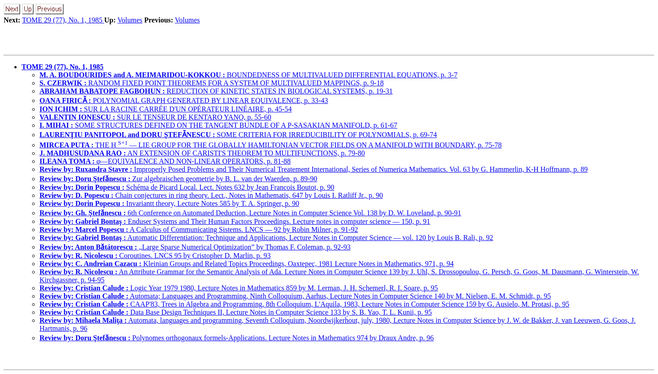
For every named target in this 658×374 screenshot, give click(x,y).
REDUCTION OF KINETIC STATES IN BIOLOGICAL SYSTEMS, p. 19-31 (215, 91)
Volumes (130, 20)
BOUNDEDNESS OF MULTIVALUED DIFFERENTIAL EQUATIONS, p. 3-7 (248, 75)
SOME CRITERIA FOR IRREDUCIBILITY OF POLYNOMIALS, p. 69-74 (238, 134)
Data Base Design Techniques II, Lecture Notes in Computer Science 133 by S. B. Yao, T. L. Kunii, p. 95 (235, 312)
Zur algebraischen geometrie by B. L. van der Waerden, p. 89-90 (178, 179)
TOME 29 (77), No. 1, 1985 (63, 20)
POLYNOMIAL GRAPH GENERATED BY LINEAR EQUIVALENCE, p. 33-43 (183, 100)
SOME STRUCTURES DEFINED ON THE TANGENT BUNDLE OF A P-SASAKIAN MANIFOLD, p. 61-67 (218, 125)
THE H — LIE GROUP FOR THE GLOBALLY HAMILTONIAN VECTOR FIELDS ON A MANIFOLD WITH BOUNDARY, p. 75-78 (270, 145)
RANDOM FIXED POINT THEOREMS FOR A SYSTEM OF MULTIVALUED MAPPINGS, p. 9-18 (211, 83)
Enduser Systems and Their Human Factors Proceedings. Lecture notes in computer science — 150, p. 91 (234, 221)
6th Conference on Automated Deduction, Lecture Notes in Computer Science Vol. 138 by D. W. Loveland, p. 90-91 (250, 213)
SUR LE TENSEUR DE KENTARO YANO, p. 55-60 (155, 117)
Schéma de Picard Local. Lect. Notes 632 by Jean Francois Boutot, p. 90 (186, 187)
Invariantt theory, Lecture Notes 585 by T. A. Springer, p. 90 (169, 203)
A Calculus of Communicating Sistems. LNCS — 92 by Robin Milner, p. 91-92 (198, 229)
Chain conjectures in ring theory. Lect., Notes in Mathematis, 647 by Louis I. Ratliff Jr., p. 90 (211, 195)
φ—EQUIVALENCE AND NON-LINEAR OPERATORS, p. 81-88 (165, 161)
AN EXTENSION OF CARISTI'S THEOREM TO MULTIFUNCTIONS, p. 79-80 (202, 153)
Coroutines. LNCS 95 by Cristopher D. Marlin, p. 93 (155, 255)
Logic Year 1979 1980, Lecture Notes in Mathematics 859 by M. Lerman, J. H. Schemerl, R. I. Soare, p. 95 (238, 288)
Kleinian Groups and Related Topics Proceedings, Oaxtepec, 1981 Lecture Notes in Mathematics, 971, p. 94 (246, 263)
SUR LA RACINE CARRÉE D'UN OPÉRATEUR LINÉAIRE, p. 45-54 (165, 109)
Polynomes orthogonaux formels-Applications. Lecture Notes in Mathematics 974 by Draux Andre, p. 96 (236, 338)
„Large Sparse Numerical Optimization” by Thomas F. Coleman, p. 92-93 (194, 247)
